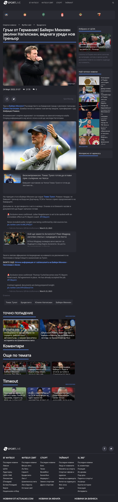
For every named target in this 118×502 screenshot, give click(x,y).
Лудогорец (7, 472)
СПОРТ (43, 457)
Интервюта (82, 491)
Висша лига (26, 465)
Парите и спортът (85, 478)
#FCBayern (44, 217)
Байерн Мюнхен (63, 302)
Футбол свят (47, 2)
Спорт (59, 2)
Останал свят (27, 488)
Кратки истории (84, 485)
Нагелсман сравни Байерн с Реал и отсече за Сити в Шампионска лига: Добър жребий (61, 372)
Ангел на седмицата (67, 481)
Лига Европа (27, 485)
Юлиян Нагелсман (43, 302)
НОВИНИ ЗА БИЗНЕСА (86, 498)
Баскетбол (44, 475)
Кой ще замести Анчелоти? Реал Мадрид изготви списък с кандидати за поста (49, 235)
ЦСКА (5, 469)
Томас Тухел (11, 302)
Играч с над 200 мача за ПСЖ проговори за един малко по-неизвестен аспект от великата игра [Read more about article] (38, 398)
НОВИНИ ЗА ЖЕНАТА (49, 498)
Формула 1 (44, 478)
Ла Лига (25, 469)
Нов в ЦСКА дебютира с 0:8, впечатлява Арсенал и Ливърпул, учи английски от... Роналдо (94, 46)
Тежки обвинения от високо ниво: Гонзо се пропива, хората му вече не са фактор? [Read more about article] (14, 396)
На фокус (81, 481)
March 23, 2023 (46, 228)
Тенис (42, 469)
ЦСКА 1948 (7, 475)
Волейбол (44, 472)
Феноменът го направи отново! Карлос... (105, 116)
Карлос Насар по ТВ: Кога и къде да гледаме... (105, 125)
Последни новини (10, 462)
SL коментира (83, 465)
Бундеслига (26, 302)
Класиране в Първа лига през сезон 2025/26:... (105, 82)
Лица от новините (66, 465)
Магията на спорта (67, 469)
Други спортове (47, 485)
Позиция (81, 469)
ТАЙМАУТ (64, 457)
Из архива (82, 472)
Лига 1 (24, 478)
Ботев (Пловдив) (10, 485)
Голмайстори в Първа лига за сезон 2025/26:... (106, 99)
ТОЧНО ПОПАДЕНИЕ (18, 313)
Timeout (10, 381)
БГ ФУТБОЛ (33, 2)
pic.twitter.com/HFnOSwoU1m (20, 288)
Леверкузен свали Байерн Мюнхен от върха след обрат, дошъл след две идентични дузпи (37, 372)
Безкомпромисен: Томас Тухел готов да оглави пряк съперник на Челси (47, 177)
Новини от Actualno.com (18, 498)
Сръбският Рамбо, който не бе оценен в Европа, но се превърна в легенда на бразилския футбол (57, 335)
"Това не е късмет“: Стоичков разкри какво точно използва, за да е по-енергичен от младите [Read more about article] (62, 399)
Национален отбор (11, 491)
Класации (82, 488)
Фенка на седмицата (67, 478)
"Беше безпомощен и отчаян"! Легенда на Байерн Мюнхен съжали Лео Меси (14, 370)
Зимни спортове (47, 481)
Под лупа (81, 475)
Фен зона (63, 485)
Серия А (25, 472)
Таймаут (69, 2)
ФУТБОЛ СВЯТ (29, 457)
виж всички (83, 146)
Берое (5, 488)
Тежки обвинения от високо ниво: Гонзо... (105, 133)
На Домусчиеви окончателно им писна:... (106, 91)
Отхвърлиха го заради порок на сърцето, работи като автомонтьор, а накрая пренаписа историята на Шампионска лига (20, 336)
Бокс (42, 465)
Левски (6, 465)
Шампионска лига (29, 481)
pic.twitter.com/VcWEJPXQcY (19, 224)
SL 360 (81, 457)
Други (61, 488)
